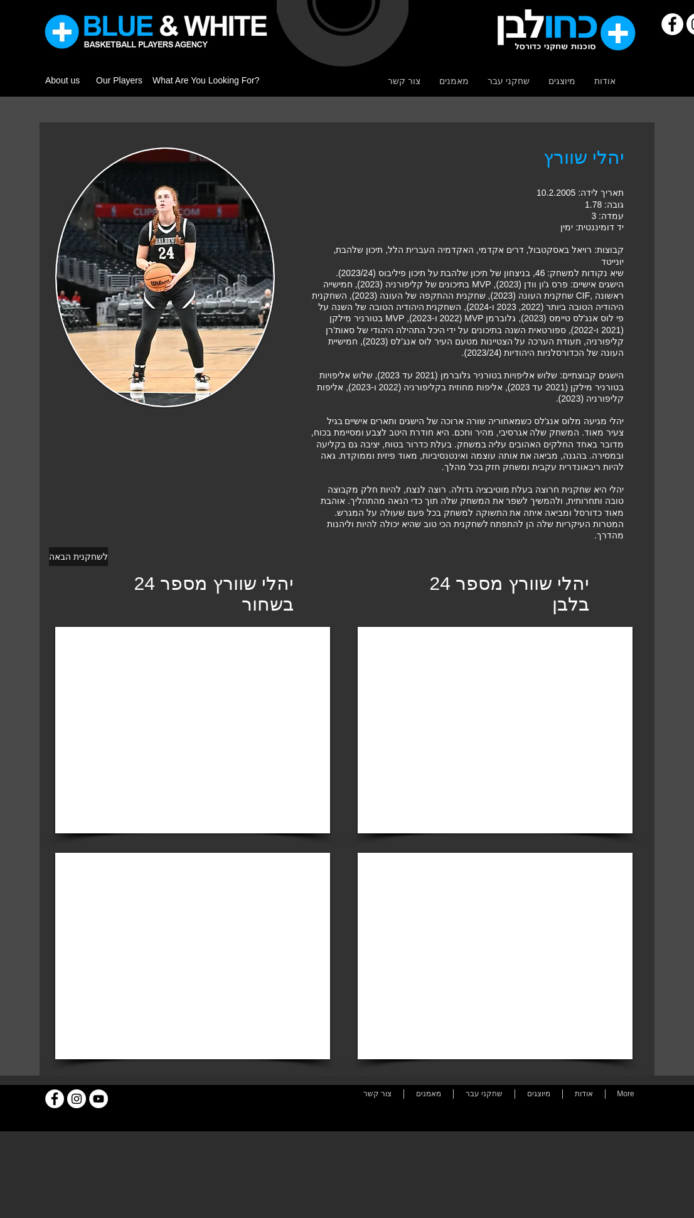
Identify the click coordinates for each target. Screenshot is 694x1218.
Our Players (119, 80)
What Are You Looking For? (205, 80)
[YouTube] (98, 1098)
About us (62, 80)
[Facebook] (672, 24)
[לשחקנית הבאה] (78, 556)
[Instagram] (76, 1098)
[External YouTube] (192, 730)
